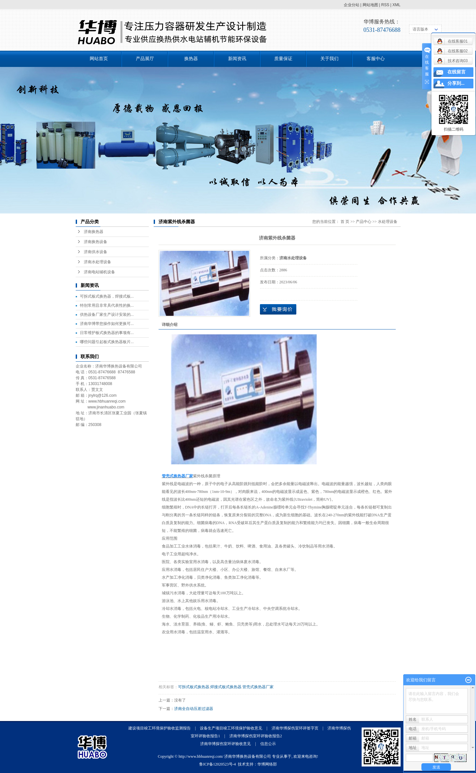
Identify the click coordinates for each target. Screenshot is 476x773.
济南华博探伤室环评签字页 (295, 728)
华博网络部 (267, 764)
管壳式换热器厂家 (258, 687)
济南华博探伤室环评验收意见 (225, 743)
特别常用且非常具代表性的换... (107, 305)
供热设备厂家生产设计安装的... (107, 314)
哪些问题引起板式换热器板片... (107, 342)
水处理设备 (387, 221)
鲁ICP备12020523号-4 (217, 764)
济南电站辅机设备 (99, 272)
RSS (385, 5)
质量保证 (283, 58)
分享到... (456, 83)
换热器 (191, 58)
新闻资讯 (237, 58)
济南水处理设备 (97, 262)
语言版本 (420, 29)
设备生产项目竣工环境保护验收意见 (231, 728)
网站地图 (370, 5)
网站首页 (99, 58)
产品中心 (363, 221)
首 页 (345, 221)
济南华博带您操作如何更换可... (107, 323)
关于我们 (329, 58)
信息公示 (268, 743)
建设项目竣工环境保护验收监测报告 (159, 728)
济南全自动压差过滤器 (193, 708)
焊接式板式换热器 (225, 687)
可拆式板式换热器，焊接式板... (107, 296)
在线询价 (278, 309)
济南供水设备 (95, 252)
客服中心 (376, 58)
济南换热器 (93, 231)
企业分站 (351, 5)
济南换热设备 (95, 241)
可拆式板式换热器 (193, 687)
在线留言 (456, 72)
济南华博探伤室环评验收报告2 (255, 736)
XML (396, 5)
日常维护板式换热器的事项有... (107, 332)
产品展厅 (145, 58)
